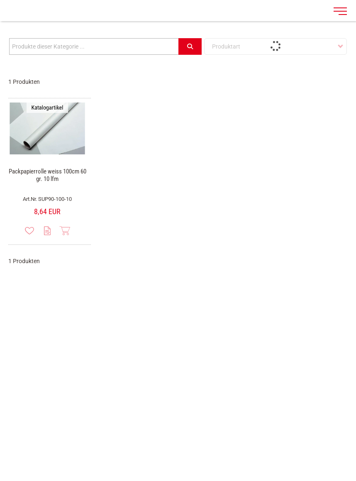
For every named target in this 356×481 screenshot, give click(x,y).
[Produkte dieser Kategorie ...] (94, 46)
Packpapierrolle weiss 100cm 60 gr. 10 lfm (47, 175)
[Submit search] (190, 46)
